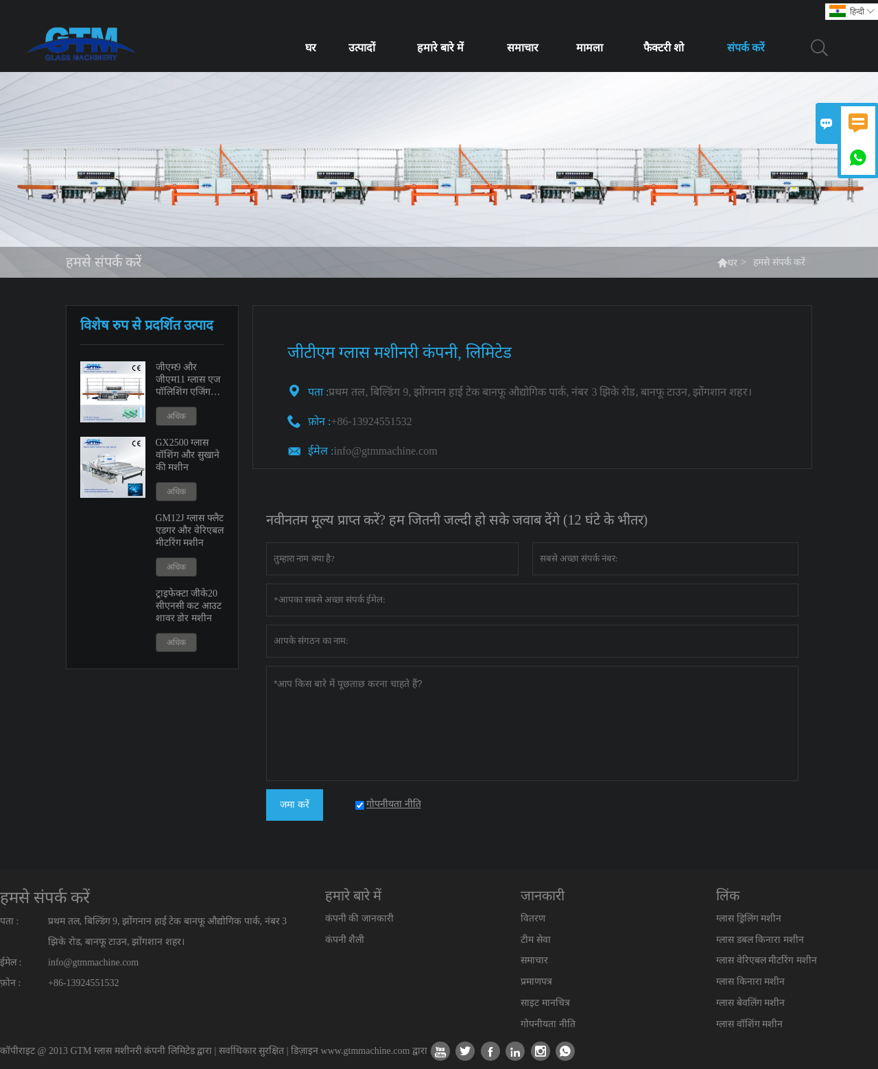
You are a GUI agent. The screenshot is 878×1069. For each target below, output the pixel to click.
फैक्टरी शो (663, 47)
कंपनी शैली (345, 940)
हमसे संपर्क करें (45, 897)
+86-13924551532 (83, 983)
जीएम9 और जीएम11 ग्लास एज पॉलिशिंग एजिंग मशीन (188, 380)
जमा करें (294, 805)
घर (310, 47)
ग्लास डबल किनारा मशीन (760, 940)
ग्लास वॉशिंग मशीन (749, 1024)
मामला (589, 47)
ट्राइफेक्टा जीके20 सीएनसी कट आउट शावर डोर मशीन (189, 605)
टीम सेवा (536, 940)
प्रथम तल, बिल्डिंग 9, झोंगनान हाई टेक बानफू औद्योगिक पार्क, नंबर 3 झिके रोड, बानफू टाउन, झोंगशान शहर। (167, 931)
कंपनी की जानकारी (359, 918)
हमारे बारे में (440, 47)
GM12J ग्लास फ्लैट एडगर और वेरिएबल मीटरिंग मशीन (190, 530)
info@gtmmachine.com (385, 451)
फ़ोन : (10, 983)
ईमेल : (320, 451)
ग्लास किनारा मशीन (750, 981)
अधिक (176, 416)
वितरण (533, 918)
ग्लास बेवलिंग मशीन (750, 1003)
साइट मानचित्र (545, 1003)
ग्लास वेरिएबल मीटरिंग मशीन (766, 960)
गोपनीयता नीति (548, 1024)
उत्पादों (361, 47)
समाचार (522, 47)
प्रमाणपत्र (536, 981)
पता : (9, 921)
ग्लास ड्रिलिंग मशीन (748, 918)
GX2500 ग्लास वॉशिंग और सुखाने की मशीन (188, 454)
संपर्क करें (746, 47)
